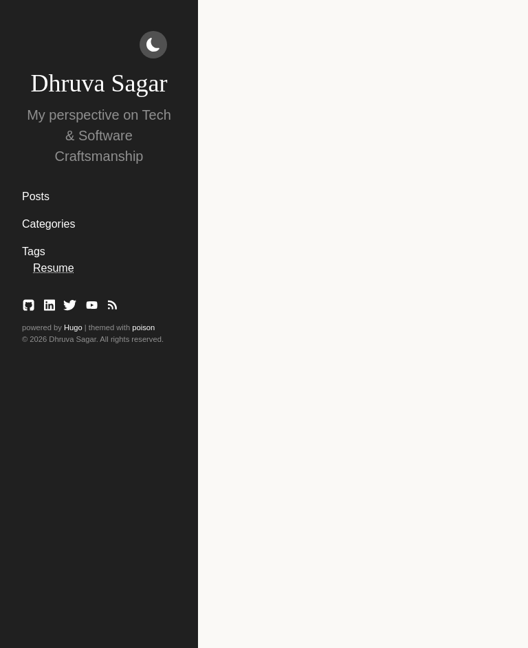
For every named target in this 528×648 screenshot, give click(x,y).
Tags (33, 251)
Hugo (73, 327)
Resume (53, 268)
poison (143, 327)
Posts (36, 196)
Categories (48, 224)
